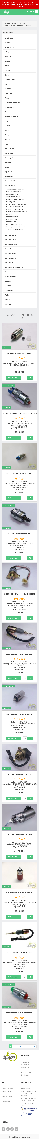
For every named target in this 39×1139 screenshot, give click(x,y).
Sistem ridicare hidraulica (14, 267)
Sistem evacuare (11, 244)
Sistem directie (10, 235)
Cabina (7, 70)
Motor (7, 130)
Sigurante (8, 172)
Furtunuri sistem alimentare (15, 207)
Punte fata (9, 153)
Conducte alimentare (13, 197)
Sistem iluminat (10, 258)
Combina (8, 89)
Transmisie (9, 290)
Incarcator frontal (11, 116)
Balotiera (8, 61)
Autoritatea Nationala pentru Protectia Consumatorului (29, 1100)
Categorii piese (22, 23)
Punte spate (9, 158)
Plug (6, 144)
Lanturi (7, 126)
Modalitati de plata (7, 1091)
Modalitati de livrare (7, 1088)
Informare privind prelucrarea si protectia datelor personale (29, 1093)
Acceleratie (9, 38)
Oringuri (8, 135)
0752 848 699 (25, 1065)
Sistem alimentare (10, 25)
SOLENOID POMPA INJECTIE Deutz (20, 774)
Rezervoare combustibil (14, 224)
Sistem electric (10, 240)
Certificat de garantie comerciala (7, 1098)
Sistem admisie (10, 181)
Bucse (7, 66)
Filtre (7, 98)
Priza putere (9, 149)
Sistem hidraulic (10, 253)
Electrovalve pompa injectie (24, 25)
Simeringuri (9, 176)
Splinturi (8, 272)
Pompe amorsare (11, 219)
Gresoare (8, 112)
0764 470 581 (25, 1067)
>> (34, 1046)
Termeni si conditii (26, 1088)
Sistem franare (10, 249)
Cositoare (8, 93)
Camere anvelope (11, 80)
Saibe (7, 167)
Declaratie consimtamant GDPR (28, 1104)
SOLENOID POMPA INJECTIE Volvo (19, 834)
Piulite (7, 139)
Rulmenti (8, 162)
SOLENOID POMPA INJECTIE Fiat (19, 353)
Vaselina (8, 304)
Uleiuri (7, 300)
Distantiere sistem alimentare (15, 199)
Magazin (14, 23)
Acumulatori (9, 47)
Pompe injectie (11, 222)
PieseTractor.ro (25, 1137)
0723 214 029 (25, 1062)
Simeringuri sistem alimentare (15, 227)
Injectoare (9, 214)
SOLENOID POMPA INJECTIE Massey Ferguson (19, 414)
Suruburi (8, 281)
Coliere (7, 84)
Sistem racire (9, 263)
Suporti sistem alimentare (14, 229)
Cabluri (7, 75)
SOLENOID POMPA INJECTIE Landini (19, 474)
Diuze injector (10, 202)
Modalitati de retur (7, 1094)
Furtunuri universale (12, 103)
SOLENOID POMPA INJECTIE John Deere (19, 594)
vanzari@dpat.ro (26, 1072)
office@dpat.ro (26, 1075)
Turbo (7, 295)
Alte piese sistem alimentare (15, 189)
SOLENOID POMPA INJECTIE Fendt (20, 534)
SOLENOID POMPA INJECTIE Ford (19, 953)
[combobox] (25, 378)
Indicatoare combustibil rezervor (16, 212)
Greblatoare (9, 107)
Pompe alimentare (12, 217)
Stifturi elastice (10, 277)
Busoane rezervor (12, 194)
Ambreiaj (8, 56)
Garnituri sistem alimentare (15, 209)
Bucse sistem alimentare (14, 192)
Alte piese (8, 52)
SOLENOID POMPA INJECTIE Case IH (19, 654)
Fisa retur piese (6, 1102)
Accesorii (8, 43)
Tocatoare (8, 286)
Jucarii (7, 121)
